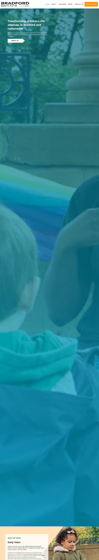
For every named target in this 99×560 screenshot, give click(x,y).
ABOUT (54, 4)
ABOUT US (14, 40)
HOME (47, 4)
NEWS (70, 4)
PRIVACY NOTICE (91, 4)
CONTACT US (79, 4)
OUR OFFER (62, 4)
